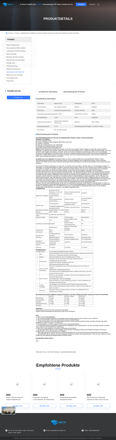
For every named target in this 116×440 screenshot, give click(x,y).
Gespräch (81, 4)
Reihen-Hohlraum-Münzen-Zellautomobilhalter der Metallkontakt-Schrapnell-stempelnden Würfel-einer (14, 399)
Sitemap (16, 438)
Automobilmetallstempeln (68, 352)
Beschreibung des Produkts (74, 92)
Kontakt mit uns (67, 4)
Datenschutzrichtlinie (25, 438)
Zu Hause (23, 4)
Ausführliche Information (48, 92)
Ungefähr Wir (31, 4)
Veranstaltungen (48, 4)
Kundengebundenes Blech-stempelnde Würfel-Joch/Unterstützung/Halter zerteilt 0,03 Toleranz (70, 399)
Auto (44, 352)
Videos (59, 4)
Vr (55, 4)
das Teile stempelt (53, 352)
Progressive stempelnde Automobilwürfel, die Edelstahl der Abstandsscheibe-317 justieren (43, 399)
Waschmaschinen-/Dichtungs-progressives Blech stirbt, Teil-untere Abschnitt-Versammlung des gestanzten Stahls (98, 399)
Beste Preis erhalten (82, 83)
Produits (39, 4)
